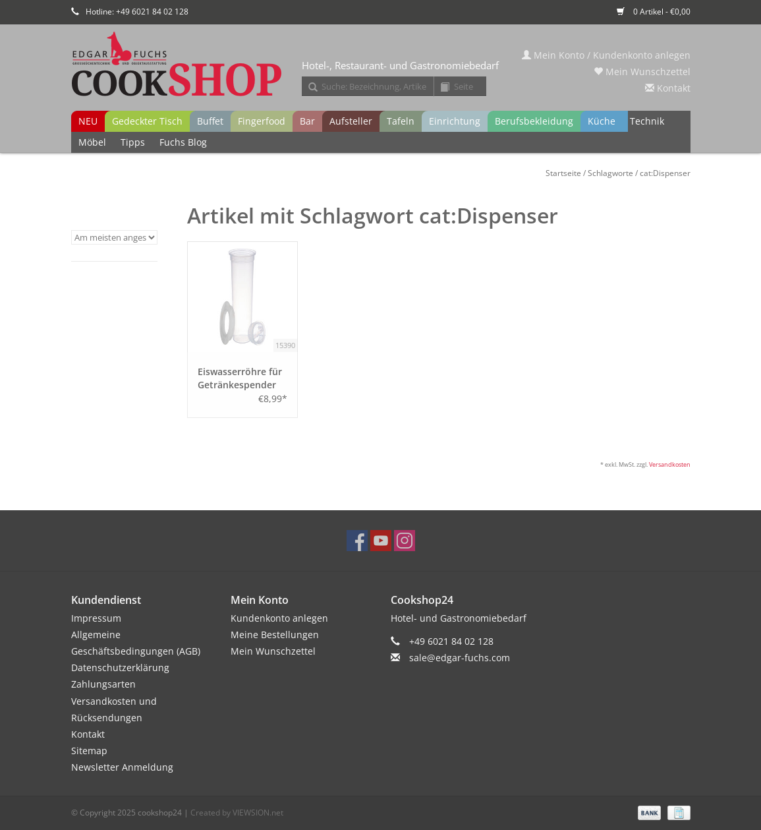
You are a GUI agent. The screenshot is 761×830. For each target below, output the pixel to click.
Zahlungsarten (103, 684)
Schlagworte (610, 173)
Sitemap (89, 750)
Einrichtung (454, 121)
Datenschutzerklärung (120, 667)
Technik (647, 121)
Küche (601, 121)
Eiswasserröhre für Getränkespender (240, 378)
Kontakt (668, 88)
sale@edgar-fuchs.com (459, 657)
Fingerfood (261, 121)
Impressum (96, 618)
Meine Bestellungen (275, 634)
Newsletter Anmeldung (122, 767)
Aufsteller (350, 121)
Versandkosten (670, 464)
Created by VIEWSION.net (236, 812)
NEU (88, 121)
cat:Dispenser (665, 173)
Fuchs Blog (183, 142)
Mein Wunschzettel (642, 71)
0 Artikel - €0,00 (654, 11)
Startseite (563, 173)
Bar (307, 121)
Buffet (210, 121)
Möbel (92, 142)
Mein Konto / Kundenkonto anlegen (606, 55)
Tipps (133, 142)
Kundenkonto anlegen (279, 618)
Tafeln (400, 121)
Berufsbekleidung (534, 121)
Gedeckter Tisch (147, 121)
